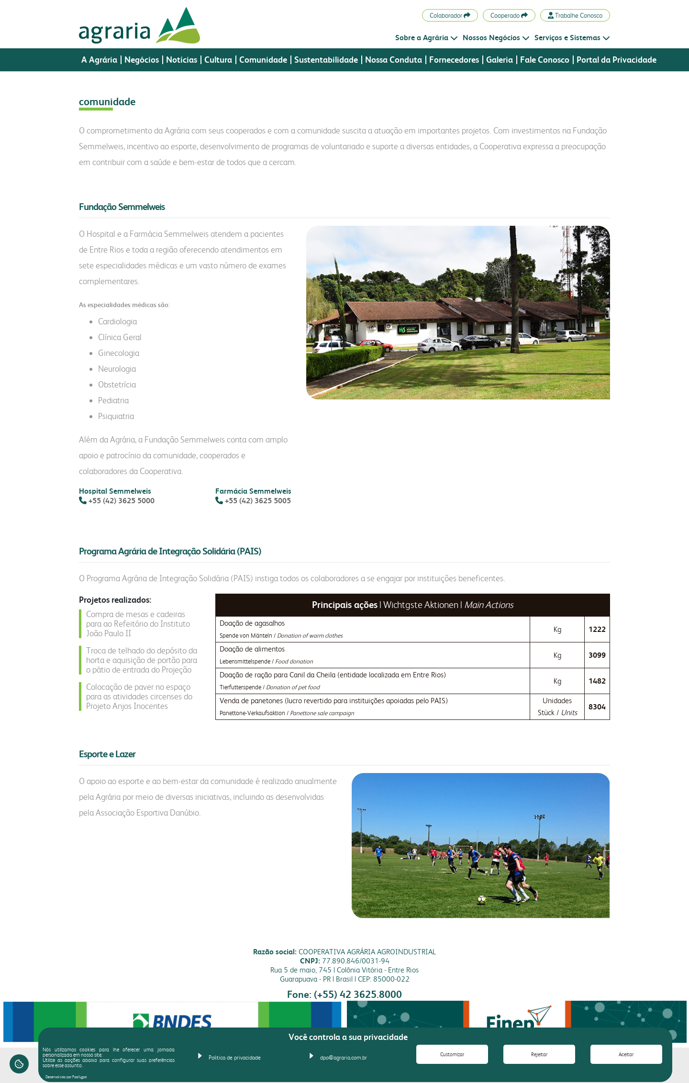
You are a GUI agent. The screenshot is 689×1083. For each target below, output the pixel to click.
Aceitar (626, 1054)
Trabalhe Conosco (575, 15)
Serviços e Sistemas (572, 37)
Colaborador (450, 15)
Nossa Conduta (393, 59)
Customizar (452, 1054)
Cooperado (509, 15)
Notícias (181, 59)
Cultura (218, 59)
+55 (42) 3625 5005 (258, 500)
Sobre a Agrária (426, 37)
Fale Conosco (544, 59)
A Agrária (99, 59)
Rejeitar (539, 1054)
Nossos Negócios (496, 37)
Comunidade (263, 59)
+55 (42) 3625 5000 (122, 500)
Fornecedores (454, 59)
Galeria (499, 59)
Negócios (141, 59)
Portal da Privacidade (616, 59)
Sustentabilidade (326, 59)
